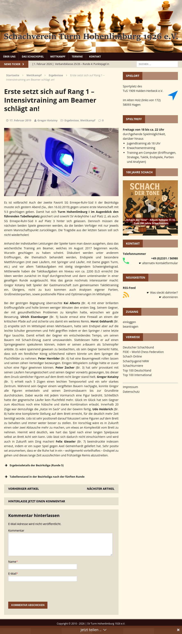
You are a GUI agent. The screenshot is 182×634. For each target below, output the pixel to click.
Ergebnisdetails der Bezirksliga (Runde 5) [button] (34, 465)
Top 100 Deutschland (137, 370)
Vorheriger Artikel (23, 489)
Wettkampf (57, 56)
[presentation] (39, 594)
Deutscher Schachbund (138, 347)
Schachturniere (133, 366)
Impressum (130, 387)
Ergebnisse (72, 120)
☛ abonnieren (168, 297)
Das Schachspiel (33, 56)
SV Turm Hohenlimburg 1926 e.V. (106, 623)
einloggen (129, 322)
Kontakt (95, 56)
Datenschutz (131, 392)
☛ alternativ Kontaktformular (158, 263)
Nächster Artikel (100, 489)
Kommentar (16, 530)
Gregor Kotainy (47, 120)
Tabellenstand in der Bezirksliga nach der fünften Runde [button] (44, 477)
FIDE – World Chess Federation (143, 352)
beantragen (130, 326)
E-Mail (12, 573)
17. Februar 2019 (20, 120)
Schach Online (132, 356)
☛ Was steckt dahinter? (162, 292)
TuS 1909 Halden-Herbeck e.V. (143, 91)
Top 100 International (137, 375)
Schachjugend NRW (136, 361)
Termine (77, 56)
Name (12, 562)
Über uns (9, 56)
